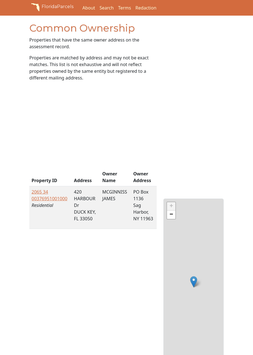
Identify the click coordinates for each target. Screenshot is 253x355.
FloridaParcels (51, 6)
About (88, 8)
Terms (124, 8)
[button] (193, 282)
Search (106, 8)
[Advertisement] (93, 127)
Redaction (145, 8)
